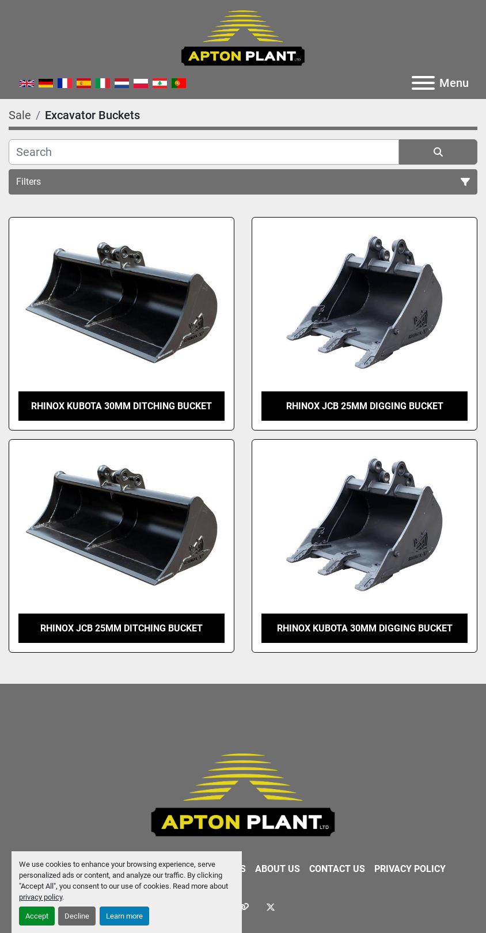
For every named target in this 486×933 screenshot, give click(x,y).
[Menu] (423, 83)
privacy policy (40, 897)
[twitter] (270, 907)
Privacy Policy (410, 868)
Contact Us (337, 868)
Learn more (124, 916)
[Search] (204, 152)
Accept (36, 916)
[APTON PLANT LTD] (243, 794)
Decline (76, 916)
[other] (243, 907)
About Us (277, 868)
